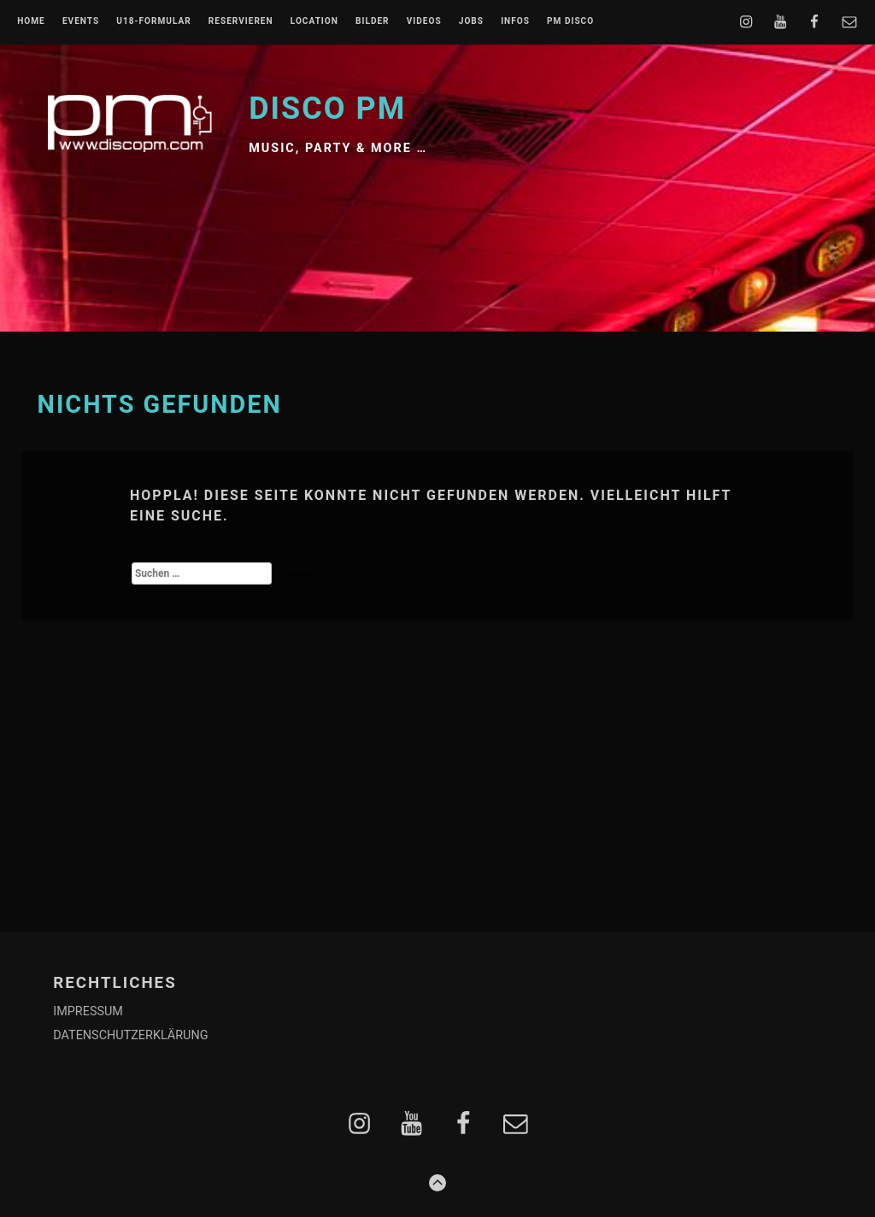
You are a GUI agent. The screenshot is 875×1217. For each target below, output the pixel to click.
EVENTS (80, 21)
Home (31, 21)
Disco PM (327, 108)
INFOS (515, 21)
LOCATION (314, 21)
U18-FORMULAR (153, 21)
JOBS (471, 21)
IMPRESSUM (88, 1011)
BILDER (372, 21)
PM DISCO (570, 21)
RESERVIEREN (240, 21)
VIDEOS (424, 21)
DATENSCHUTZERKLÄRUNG (130, 1035)
